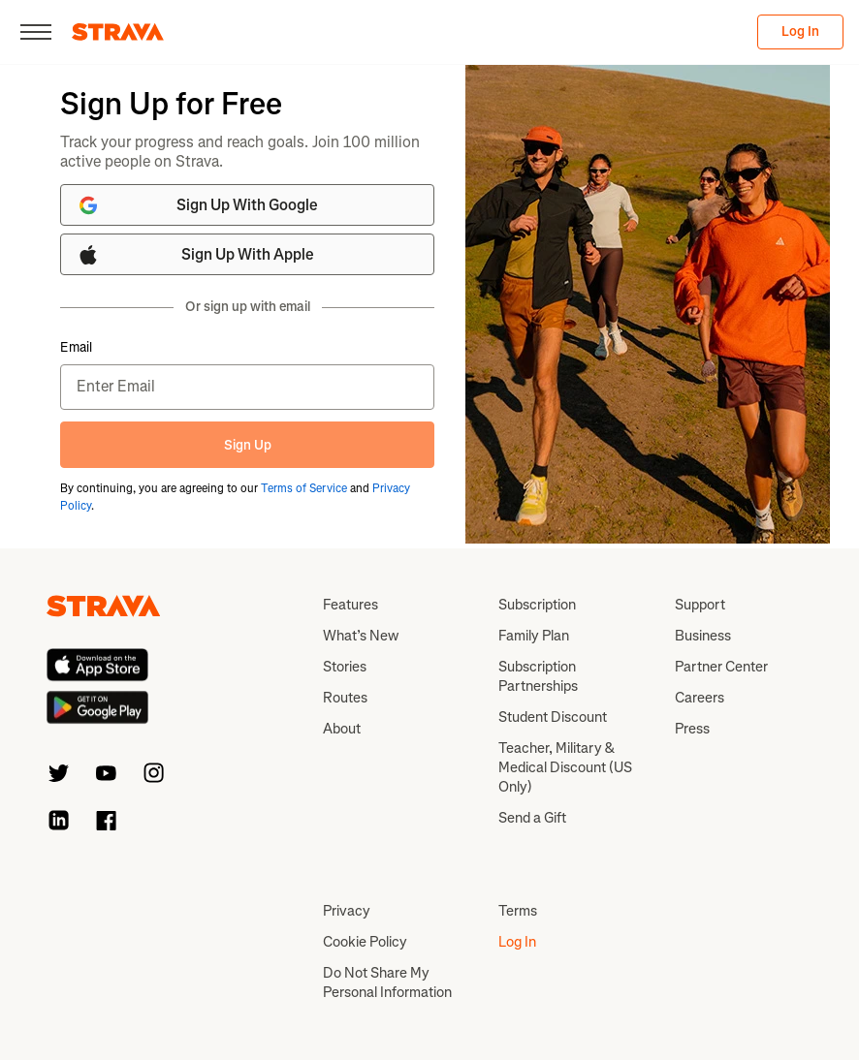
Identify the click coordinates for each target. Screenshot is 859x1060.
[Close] (36, 32)
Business (703, 635)
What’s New (360, 635)
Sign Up (247, 445)
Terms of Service (304, 488)
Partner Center (721, 666)
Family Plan (533, 635)
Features (350, 604)
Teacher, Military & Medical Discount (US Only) (565, 767)
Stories (344, 666)
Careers (699, 697)
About (342, 728)
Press (692, 728)
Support (700, 604)
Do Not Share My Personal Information (387, 982)
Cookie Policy (365, 941)
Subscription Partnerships (538, 676)
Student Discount (552, 717)
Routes (345, 697)
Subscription (537, 604)
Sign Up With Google (197, 205)
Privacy (346, 910)
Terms (517, 910)
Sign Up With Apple (195, 254)
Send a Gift (532, 817)
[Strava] (118, 31)
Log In (800, 31)
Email (76, 348)
